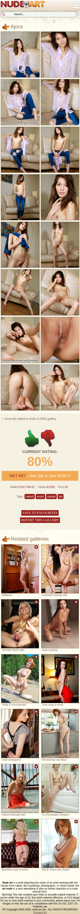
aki (61, 496)
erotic (40, 496)
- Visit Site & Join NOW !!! (40, 476)
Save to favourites (40, 513)
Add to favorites (36, 549)
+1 (31, 438)
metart (51, 496)
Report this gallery (40, 520)
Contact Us (40, 912)
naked (30, 496)
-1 (48, 438)
